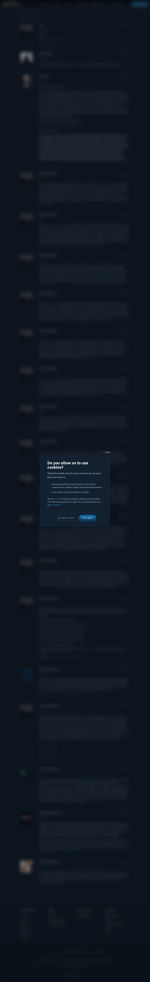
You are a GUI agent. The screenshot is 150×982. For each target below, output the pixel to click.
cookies (57, 499)
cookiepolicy (56, 505)
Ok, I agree (87, 518)
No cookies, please (66, 518)
